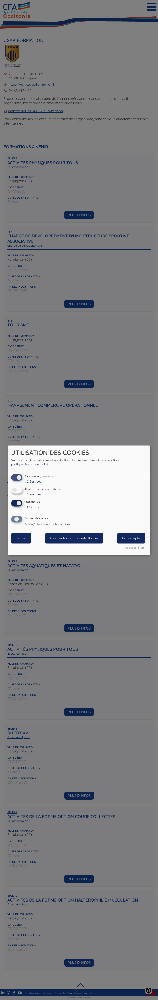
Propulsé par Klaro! (134, 547)
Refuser (21, 538)
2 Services (32, 482)
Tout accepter (131, 538)
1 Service (31, 507)
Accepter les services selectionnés (74, 538)
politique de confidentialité (29, 464)
